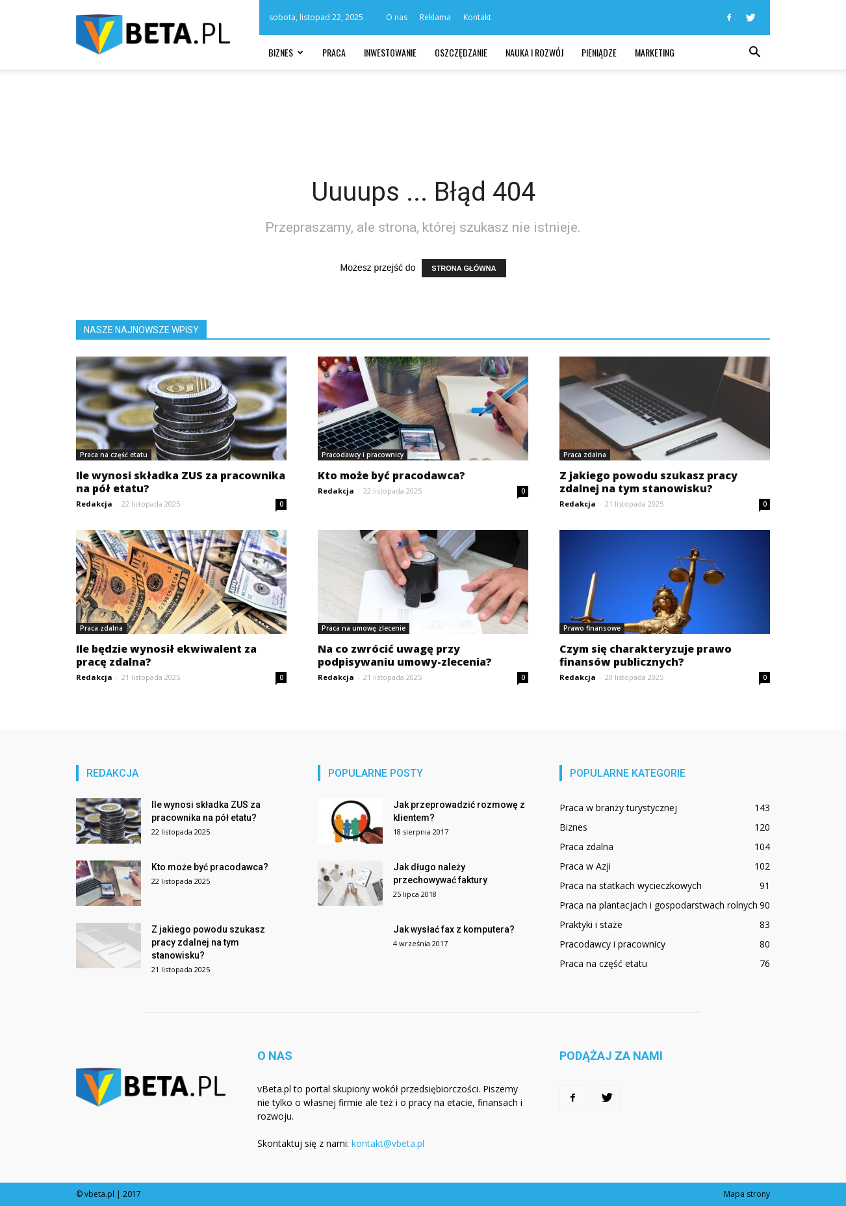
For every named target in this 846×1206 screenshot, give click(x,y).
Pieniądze (599, 52)
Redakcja (94, 504)
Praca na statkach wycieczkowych (630, 885)
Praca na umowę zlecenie (363, 628)
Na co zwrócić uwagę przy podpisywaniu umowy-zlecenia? (405, 655)
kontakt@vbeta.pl (388, 1143)
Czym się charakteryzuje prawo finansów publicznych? (645, 655)
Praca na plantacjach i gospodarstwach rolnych (658, 905)
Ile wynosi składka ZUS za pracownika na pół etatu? (180, 482)
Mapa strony (747, 1194)
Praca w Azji (585, 866)
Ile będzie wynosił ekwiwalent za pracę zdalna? (166, 655)
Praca (334, 52)
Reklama (435, 17)
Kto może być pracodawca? (391, 475)
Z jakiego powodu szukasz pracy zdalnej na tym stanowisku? (648, 482)
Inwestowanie (390, 52)
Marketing (654, 52)
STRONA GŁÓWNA (463, 268)
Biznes (285, 52)
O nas (396, 17)
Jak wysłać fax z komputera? (454, 929)
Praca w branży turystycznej (618, 807)
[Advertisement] (423, 114)
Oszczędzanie (461, 52)
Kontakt (477, 17)
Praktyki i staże (590, 924)
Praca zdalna (584, 454)
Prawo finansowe (592, 628)
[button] (754, 52)
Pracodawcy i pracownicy (363, 454)
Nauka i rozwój (534, 52)
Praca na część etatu (113, 454)
